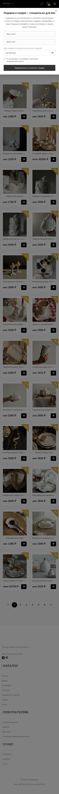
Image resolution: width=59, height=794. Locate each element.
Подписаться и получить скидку (29, 68)
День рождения (23, 48)
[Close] (56, 10)
